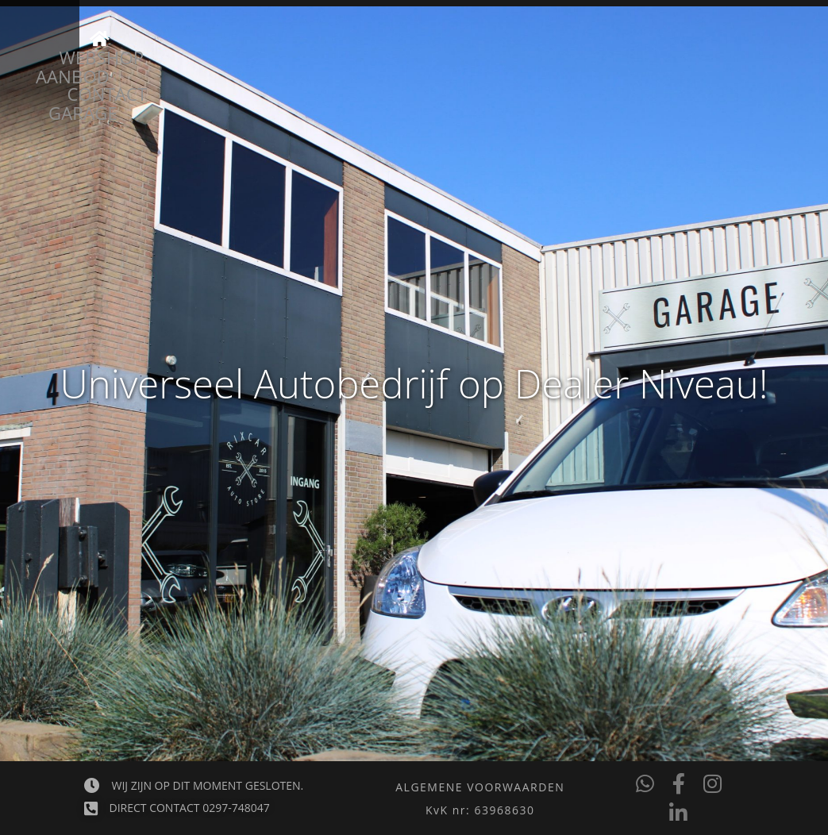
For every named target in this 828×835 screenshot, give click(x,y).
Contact (637, 65)
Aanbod (204, 65)
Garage (306, 65)
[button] (480, 810)
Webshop (522, 65)
